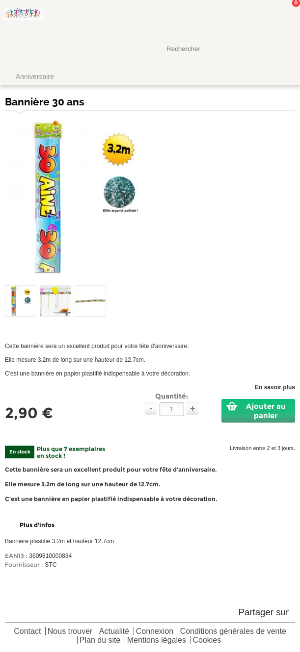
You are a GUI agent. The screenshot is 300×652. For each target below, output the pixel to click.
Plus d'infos (37, 524)
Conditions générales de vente (233, 631)
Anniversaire (35, 76)
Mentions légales (156, 640)
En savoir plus (275, 387)
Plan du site (100, 640)
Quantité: (171, 396)
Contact (27, 631)
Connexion (155, 631)
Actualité (114, 631)
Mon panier (285, 17)
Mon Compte (256, 17)
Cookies (206, 640)
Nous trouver (70, 631)
